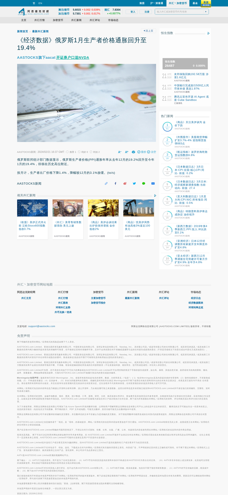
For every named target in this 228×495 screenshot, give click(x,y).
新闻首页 (22, 31)
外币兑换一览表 (63, 312)
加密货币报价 (98, 302)
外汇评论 (164, 298)
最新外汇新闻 (40, 31)
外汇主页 (26, 298)
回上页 (148, 30)
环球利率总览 (196, 307)
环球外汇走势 (63, 307)
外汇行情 (63, 298)
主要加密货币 (98, 298)
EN (40, 3)
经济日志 (196, 298)
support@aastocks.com (41, 326)
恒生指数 (167, 33)
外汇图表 (63, 302)
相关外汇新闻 (26, 195)
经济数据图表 (196, 302)
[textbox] (181, 11)
